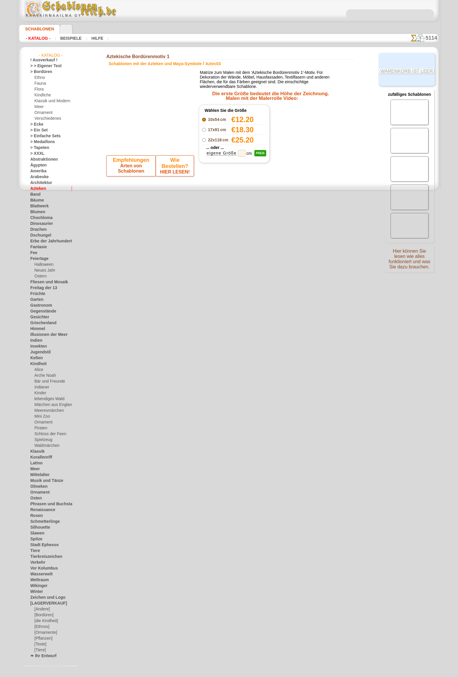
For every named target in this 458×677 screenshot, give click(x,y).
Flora (38, 89)
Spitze (35, 539)
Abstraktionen (41, 159)
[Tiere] (39, 650)
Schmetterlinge (42, 521)
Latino (35, 463)
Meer (38, 107)
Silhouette (38, 527)
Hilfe (88, 38)
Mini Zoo (41, 416)
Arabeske (37, 177)
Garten (36, 299)
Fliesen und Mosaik (45, 282)
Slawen (36, 533)
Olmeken (37, 486)
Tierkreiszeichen (43, 556)
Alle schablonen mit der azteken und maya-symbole (228, 225)
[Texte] (40, 644)
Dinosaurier (39, 223)
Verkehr (36, 562)
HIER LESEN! (174, 167)
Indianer (41, 387)
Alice (38, 369)
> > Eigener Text (42, 66)
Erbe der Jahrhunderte (48, 241)
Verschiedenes (45, 118)
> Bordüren (39, 71)
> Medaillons (40, 142)
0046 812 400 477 (241, 280)
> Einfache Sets (42, 136)
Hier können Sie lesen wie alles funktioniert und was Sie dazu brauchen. (409, 260)
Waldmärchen (45, 445)
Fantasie (37, 247)
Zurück (229, 212)
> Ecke (35, 124)
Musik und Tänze (44, 480)
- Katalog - (36, 38)
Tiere (34, 550)
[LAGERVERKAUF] (45, 603)
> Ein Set (37, 130)
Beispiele (65, 38)
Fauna (39, 83)
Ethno (39, 77)
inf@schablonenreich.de (229, 316)
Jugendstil (38, 352)
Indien (35, 340)
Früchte (36, 293)
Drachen (37, 229)
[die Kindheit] (45, 621)
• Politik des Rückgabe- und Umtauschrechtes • (229, 345)
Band (34, 194)
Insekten (37, 346)
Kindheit (37, 364)
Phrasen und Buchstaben (50, 504)
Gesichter (38, 317)
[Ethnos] (41, 626)
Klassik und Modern (50, 101)
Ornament (42, 112)
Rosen (35, 515)
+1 (247, 212)
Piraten (40, 428)
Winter (35, 591)
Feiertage (37, 258)
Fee (33, 253)
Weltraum (38, 580)
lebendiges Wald (47, 399)
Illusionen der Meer (45, 334)
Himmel (36, 328)
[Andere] (41, 609)
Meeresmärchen (47, 410)
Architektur (39, 182)
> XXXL (36, 153)
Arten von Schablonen (132, 167)
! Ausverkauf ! (41, 60)
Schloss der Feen (47, 434)
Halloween (42, 264)
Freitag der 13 (41, 288)
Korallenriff (39, 457)
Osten (35, 498)
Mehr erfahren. (276, 672)
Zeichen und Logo (44, 597)
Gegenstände (40, 311)
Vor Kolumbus (41, 568)
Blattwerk (38, 206)
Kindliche (41, 95)
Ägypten (37, 165)
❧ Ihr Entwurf (41, 656)
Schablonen (37, 29)
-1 (210, 212)
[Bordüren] (43, 615)
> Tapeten (37, 147)
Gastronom (39, 305)
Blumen (36, 212)
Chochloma (39, 218)
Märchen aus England (52, 404)
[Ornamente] (44, 632)
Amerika (37, 171)
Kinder (39, 393)
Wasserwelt (39, 574)
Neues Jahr (43, 270)
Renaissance (40, 510)
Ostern (40, 276)
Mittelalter (39, 475)
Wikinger (37, 586)
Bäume (35, 200)
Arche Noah (43, 375)
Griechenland (41, 323)
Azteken (36, 188)
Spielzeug (41, 439)
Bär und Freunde (47, 381)
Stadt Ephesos (42, 545)
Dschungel (38, 235)
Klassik (36, 451)
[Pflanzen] (42, 638)
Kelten (35, 358)
